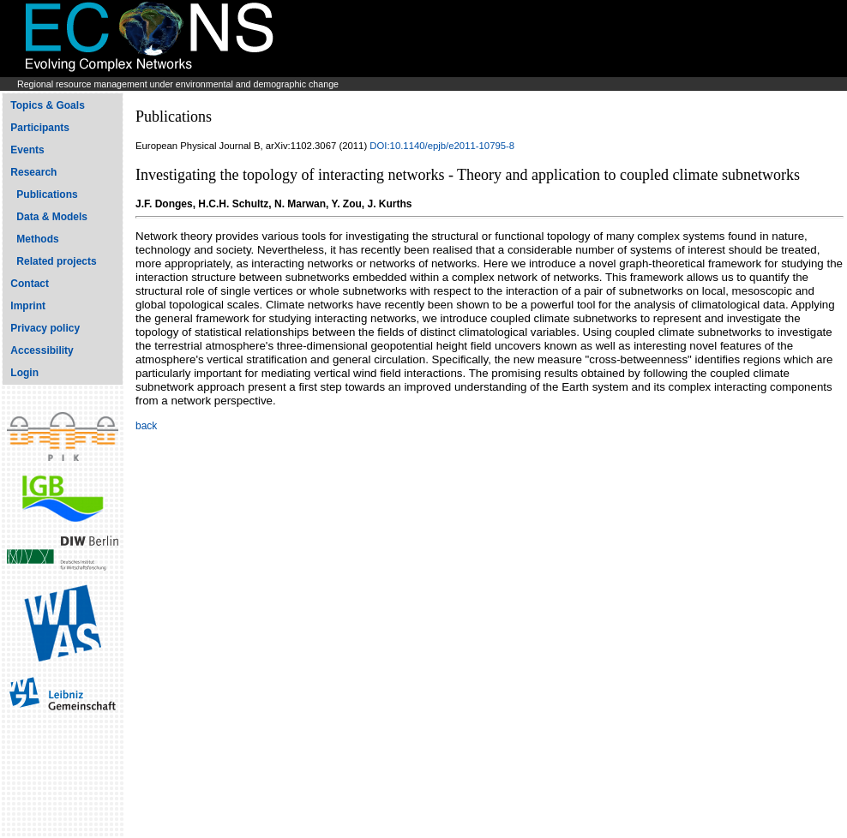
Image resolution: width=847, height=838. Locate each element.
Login (24, 373)
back (146, 426)
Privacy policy (45, 328)
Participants (39, 128)
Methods (37, 239)
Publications (46, 195)
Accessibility (41, 350)
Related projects (56, 261)
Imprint (27, 306)
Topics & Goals (47, 105)
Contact (29, 284)
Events (27, 150)
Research (33, 172)
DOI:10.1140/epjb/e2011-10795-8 (441, 146)
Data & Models (51, 217)
